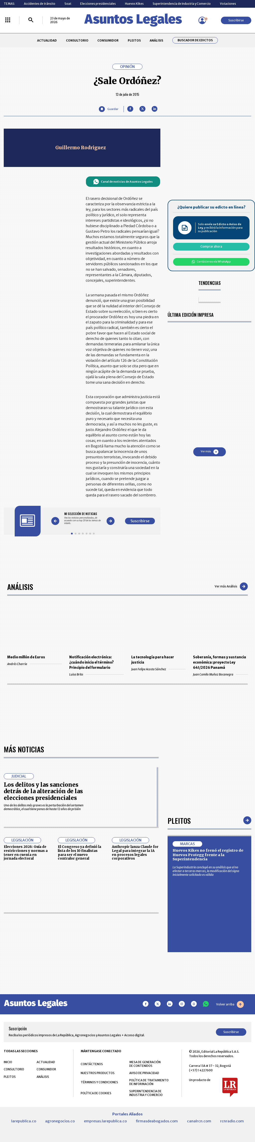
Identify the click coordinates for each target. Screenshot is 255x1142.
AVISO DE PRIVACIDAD (144, 1073)
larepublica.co (23, 1121)
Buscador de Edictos (195, 40)
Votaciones (228, 3)
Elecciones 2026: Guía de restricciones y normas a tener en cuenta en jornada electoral (26, 853)
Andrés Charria (34, 664)
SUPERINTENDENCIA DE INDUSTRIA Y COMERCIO (146, 1093)
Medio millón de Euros (26, 657)
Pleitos (179, 820)
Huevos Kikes (134, 3)
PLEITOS (134, 40)
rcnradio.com (232, 1121)
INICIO (8, 1062)
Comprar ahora (211, 246)
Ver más (209, 451)
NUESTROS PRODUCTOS (98, 1073)
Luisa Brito (96, 674)
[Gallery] (82, 518)
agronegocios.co (60, 1121)
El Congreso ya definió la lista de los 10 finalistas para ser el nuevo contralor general (79, 853)
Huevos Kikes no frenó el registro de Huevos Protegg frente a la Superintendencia (208, 854)
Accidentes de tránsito (39, 3)
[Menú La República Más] (8, 20)
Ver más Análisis (231, 586)
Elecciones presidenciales (98, 3)
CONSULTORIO (77, 40)
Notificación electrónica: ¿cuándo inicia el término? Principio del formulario (91, 662)
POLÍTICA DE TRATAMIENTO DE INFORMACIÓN (149, 1082)
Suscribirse (236, 20)
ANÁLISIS (156, 40)
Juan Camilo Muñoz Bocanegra (220, 674)
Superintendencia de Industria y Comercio (182, 3)
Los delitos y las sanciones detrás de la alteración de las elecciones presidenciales (43, 791)
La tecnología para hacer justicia (152, 660)
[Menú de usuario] (202, 20)
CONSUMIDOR (108, 40)
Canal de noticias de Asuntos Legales (122, 181)
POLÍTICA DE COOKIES (96, 1093)
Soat (67, 3)
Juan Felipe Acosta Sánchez (158, 669)
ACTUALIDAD (47, 40)
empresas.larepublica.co (105, 1121)
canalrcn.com (199, 1121)
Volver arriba (230, 1004)
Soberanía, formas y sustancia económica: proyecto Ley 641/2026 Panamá (219, 662)
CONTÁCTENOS (92, 1064)
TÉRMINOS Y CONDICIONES (99, 1082)
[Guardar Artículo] (108, 109)
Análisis (20, 586)
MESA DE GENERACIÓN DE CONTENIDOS (145, 1064)
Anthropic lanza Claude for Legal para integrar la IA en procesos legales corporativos (135, 853)
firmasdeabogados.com (157, 1121)
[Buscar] (31, 20)
